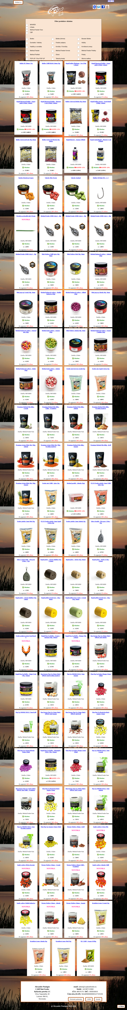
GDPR (89, 999)
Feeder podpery (59, 43)
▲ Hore (121, 1006)
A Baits (30, 27)
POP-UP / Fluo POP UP (35, 59)
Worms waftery (84, 59)
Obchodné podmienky (76, 999)
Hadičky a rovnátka (34, 47)
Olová (55, 55)
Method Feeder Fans (34, 30)
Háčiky (81, 43)
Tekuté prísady (58, 59)
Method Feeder (32, 51)
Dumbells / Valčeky (34, 43)
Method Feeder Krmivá (61, 51)
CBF (29, 33)
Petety (81, 55)
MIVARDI (31, 25)
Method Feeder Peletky (86, 51)
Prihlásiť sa (18, 2)
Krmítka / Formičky (59, 47)
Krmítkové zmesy (84, 47)
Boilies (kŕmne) (58, 39)
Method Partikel (33, 55)
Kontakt (98, 999)
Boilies (30, 39)
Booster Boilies (84, 39)
